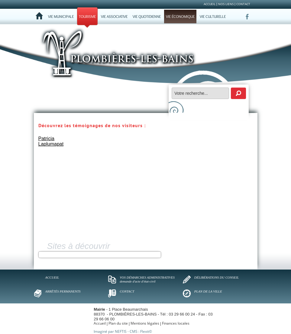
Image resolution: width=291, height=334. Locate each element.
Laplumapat (51, 144)
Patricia (46, 138)
